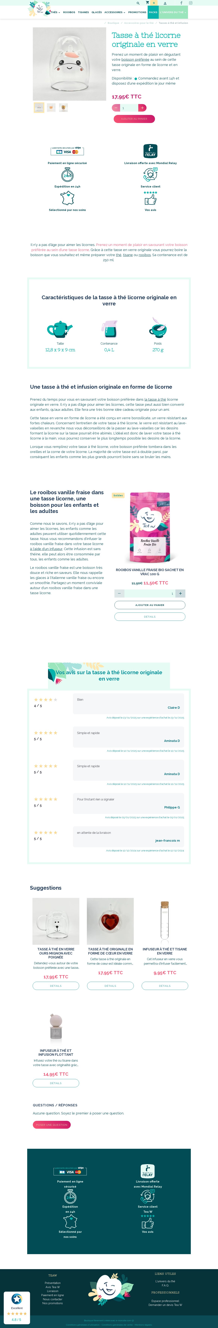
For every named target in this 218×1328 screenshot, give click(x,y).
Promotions (137, 12)
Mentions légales (143, 1323)
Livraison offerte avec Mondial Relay (150, 152)
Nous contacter (52, 1297)
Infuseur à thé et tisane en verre (165, 950)
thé (118, 254)
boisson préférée (135, 59)
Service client (150, 176)
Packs (153, 12)
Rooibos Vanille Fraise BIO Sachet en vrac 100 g (150, 571)
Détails (150, 615)
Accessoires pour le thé (139, 23)
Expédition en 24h (67, 176)
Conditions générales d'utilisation (83, 1323)
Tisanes (83, 12)
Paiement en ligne (52, 1293)
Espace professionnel (165, 1299)
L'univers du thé (172, 12)
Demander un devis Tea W (165, 1303)
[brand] (50, 8)
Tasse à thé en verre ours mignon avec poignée (55, 952)
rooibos (145, 254)
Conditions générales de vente (117, 1323)
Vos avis (150, 199)
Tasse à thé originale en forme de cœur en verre (110, 950)
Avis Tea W (53, 1285)
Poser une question (51, 1123)
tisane (128, 254)
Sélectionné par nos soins (67, 199)
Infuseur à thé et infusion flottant (55, 1051)
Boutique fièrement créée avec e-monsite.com (107, 1319)
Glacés (97, 12)
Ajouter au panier (131, 118)
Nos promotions (52, 1301)
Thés (54, 12)
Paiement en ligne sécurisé (67, 152)
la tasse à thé (155, 398)
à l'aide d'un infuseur (46, 548)
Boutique (113, 23)
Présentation (53, 1281)
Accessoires (113, 12)
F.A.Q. (165, 1283)
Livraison (52, 1289)
